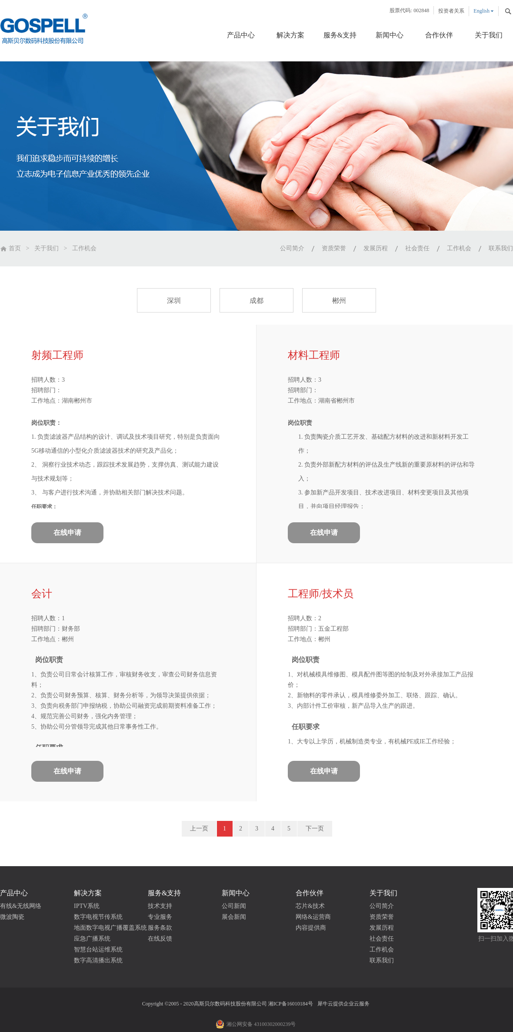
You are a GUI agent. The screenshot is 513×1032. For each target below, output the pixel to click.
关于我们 (46, 248)
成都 (256, 300)
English (481, 11)
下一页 (315, 828)
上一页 (199, 828)
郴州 (339, 300)
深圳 (174, 300)
